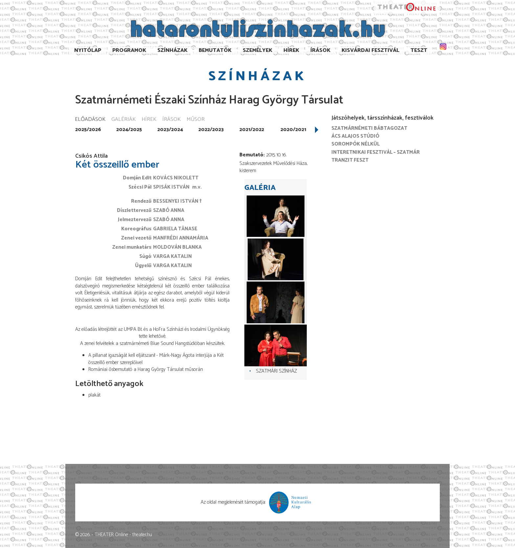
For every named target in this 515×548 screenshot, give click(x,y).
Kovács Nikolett (175, 178)
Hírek (291, 50)
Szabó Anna (168, 210)
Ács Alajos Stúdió (355, 136)
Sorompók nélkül (355, 144)
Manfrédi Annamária (180, 238)
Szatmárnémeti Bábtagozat (369, 128)
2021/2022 (251, 130)
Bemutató (251, 154)
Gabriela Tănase (175, 229)
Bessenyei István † (177, 201)
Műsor (196, 120)
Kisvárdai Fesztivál (370, 50)
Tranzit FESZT (350, 160)
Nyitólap (87, 50)
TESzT (419, 50)
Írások (320, 50)
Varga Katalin (172, 256)
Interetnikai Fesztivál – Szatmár (375, 152)
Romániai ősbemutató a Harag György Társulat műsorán (145, 369)
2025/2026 (88, 130)
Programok (129, 50)
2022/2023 (211, 130)
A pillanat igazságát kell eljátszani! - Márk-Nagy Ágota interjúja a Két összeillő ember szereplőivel (156, 358)
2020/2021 (293, 130)
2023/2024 (170, 130)
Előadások (90, 120)
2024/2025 (129, 130)
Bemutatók (215, 50)
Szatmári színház (276, 371)
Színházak (172, 50)
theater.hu (142, 535)
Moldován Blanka (177, 247)
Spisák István (171, 187)
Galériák (123, 120)
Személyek (257, 50)
